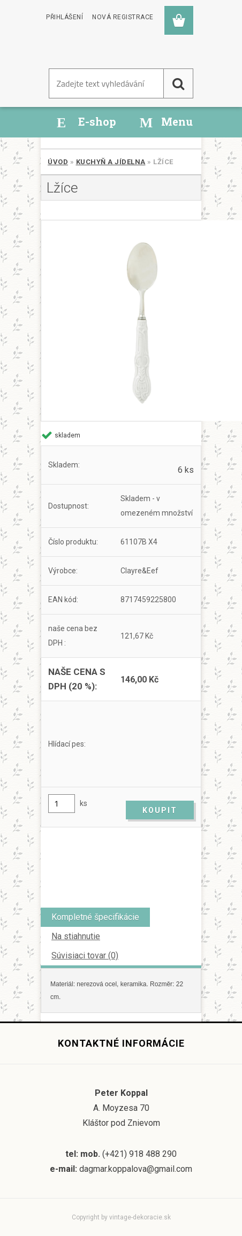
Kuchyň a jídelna (111, 162)
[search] (178, 83)
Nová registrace (123, 17)
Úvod (58, 162)
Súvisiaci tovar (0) (84, 955)
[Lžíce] (121, 320)
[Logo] (91, 47)
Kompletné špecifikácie (95, 917)
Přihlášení (64, 17)
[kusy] (61, 803)
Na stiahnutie (75, 936)
